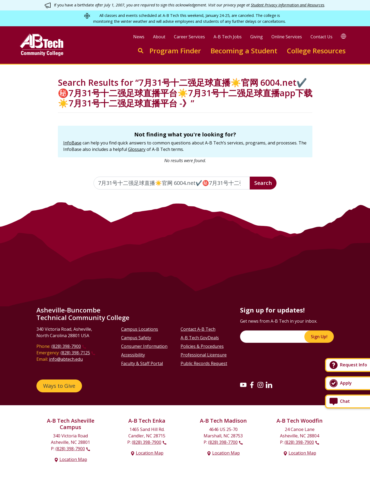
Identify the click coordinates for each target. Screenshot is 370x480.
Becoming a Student (244, 50)
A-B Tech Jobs (228, 37)
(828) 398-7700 (223, 442)
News (138, 37)
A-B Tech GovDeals (200, 338)
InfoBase (72, 143)
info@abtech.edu (66, 359)
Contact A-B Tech (198, 329)
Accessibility (133, 355)
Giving (256, 37)
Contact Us (321, 37)
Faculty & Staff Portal (142, 363)
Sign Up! (319, 337)
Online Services (286, 37)
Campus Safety (136, 338)
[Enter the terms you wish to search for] (172, 183)
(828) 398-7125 (75, 353)
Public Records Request (204, 363)
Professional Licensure (204, 355)
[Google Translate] (343, 36)
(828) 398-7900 (66, 346)
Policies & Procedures (202, 346)
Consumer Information (144, 346)
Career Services (189, 37)
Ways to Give (59, 385)
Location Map (73, 459)
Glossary (136, 149)
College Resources (316, 50)
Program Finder (175, 50)
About (159, 37)
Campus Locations (139, 329)
